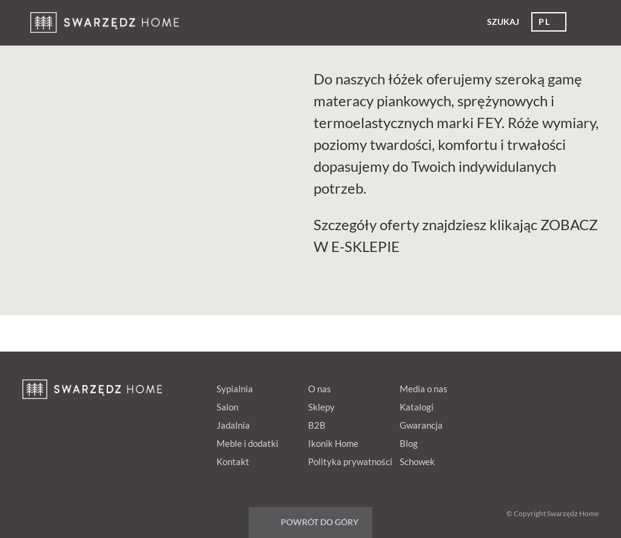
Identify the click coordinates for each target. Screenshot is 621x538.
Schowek (417, 461)
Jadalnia (233, 425)
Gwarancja (421, 425)
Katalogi (417, 406)
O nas (319, 388)
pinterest (514, 386)
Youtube (560, 386)
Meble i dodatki (247, 443)
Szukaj (503, 21)
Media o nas (424, 388)
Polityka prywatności (350, 461)
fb (491, 386)
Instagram (583, 386)
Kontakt (233, 461)
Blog (409, 443)
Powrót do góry (319, 522)
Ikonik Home (333, 443)
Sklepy (321, 406)
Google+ (537, 386)
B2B (317, 425)
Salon (227, 406)
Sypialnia (235, 388)
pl (544, 21)
